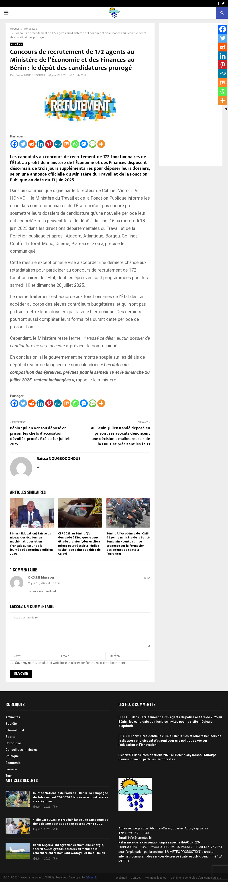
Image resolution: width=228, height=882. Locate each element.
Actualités (16, 44)
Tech (9, 776)
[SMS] (92, 144)
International (15, 730)
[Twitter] (23, 144)
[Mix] (66, 144)
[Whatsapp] (75, 144)
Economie (13, 763)
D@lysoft (91, 877)
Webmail (121, 877)
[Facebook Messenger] (84, 144)
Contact (136, 877)
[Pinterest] (49, 144)
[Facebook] (14, 144)
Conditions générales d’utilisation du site (196, 877)
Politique (12, 756)
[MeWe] (58, 144)
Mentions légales (155, 877)
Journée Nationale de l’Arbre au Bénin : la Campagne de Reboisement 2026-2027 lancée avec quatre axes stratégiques (70, 797)
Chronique (13, 743)
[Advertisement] (190, 94)
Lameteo (12, 769)
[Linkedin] (40, 144)
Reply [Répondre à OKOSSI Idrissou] (146, 578)
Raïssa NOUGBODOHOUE (30, 75)
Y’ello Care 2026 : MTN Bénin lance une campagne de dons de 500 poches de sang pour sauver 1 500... (70, 821)
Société (11, 723)
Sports (10, 737)
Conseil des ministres (22, 749)
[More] (101, 144)
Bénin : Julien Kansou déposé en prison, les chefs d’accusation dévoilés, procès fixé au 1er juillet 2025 (40, 436)
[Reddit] (32, 144)
